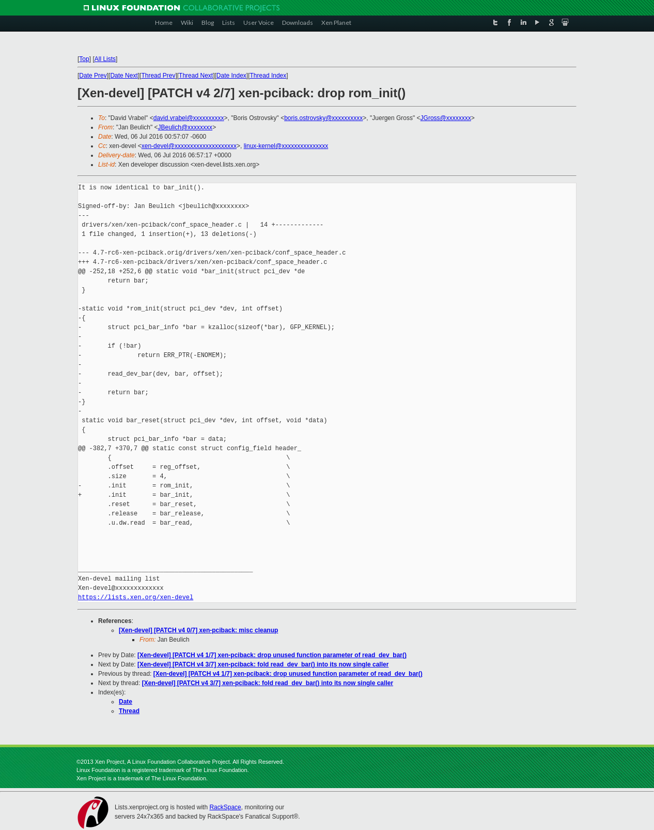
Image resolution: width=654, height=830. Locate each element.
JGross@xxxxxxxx (446, 118)
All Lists (105, 59)
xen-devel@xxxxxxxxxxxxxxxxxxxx (189, 146)
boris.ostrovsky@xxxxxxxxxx (323, 118)
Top (84, 59)
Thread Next (196, 75)
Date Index (231, 75)
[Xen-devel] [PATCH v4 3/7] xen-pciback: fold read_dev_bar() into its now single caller (262, 664)
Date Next (123, 75)
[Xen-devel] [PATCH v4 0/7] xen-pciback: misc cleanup (198, 630)
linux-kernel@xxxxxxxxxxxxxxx (286, 146)
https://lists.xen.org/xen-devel (135, 597)
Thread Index (268, 75)
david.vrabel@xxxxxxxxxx (188, 118)
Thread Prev (158, 75)
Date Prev (92, 75)
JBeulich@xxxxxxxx (185, 127)
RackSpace (225, 807)
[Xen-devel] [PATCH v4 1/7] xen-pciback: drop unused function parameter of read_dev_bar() (272, 655)
